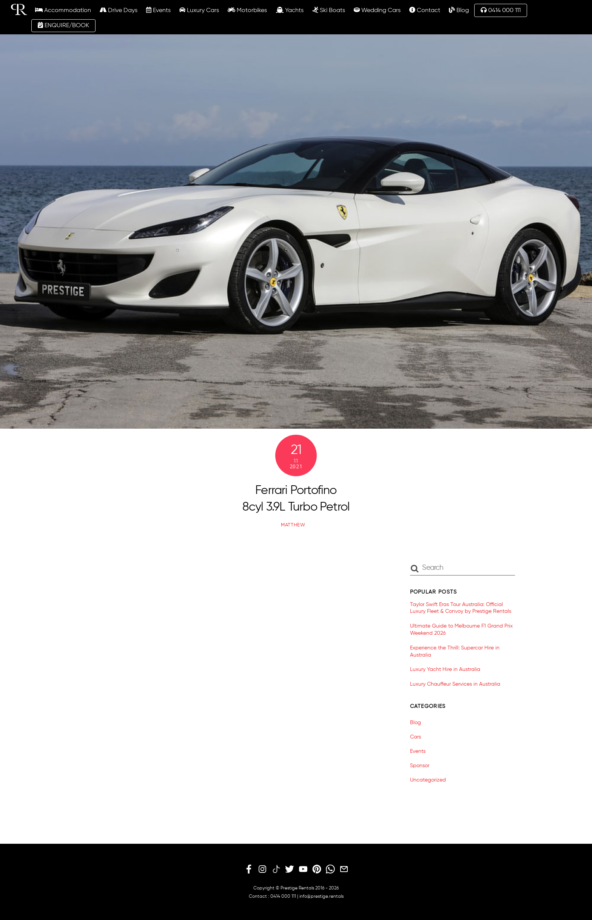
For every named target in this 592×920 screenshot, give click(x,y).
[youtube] (303, 869)
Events (158, 10)
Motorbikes (247, 10)
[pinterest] (316, 869)
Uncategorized (428, 780)
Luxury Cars (199, 10)
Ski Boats (328, 10)
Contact (424, 10)
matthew (293, 525)
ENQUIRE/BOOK (63, 25)
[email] (343, 869)
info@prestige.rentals (321, 896)
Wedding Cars (377, 10)
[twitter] (289, 869)
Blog (459, 10)
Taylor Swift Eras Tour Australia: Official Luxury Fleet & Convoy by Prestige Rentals (460, 608)
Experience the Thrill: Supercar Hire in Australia (454, 651)
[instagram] (262, 869)
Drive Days (118, 10)
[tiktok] (276, 869)
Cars (415, 737)
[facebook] (248, 869)
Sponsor (419, 765)
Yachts (290, 10)
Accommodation (63, 10)
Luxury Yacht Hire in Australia (445, 669)
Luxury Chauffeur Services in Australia (455, 684)
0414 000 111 (501, 10)
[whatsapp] (330, 869)
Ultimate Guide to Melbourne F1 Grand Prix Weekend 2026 (461, 629)
